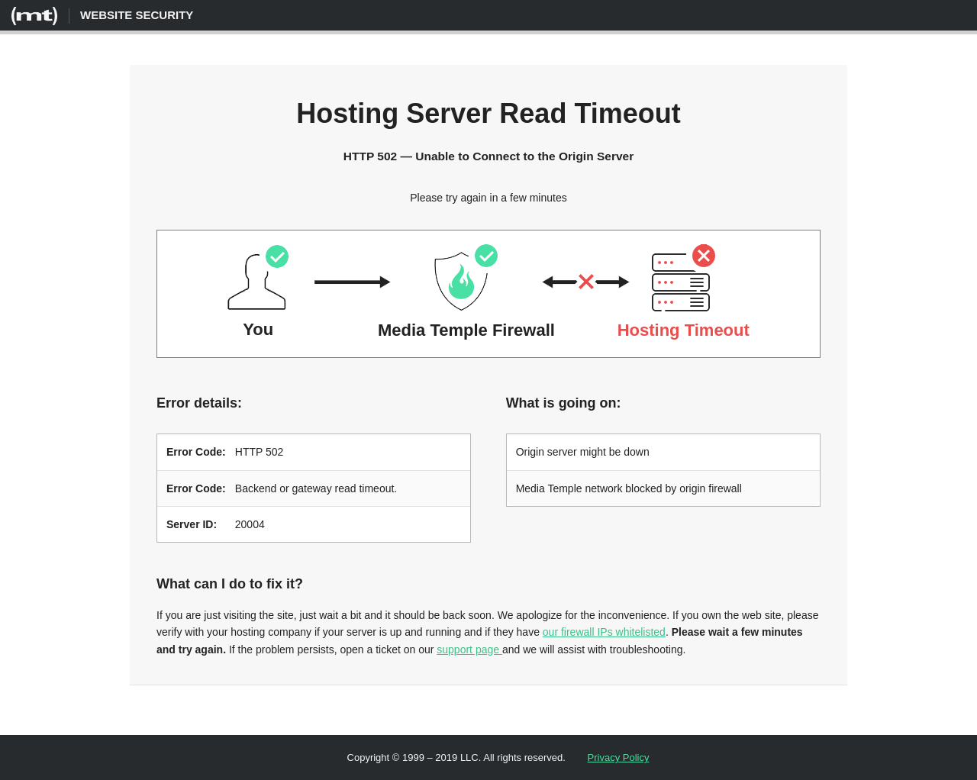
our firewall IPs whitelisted (604, 631)
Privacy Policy (619, 756)
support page (469, 649)
